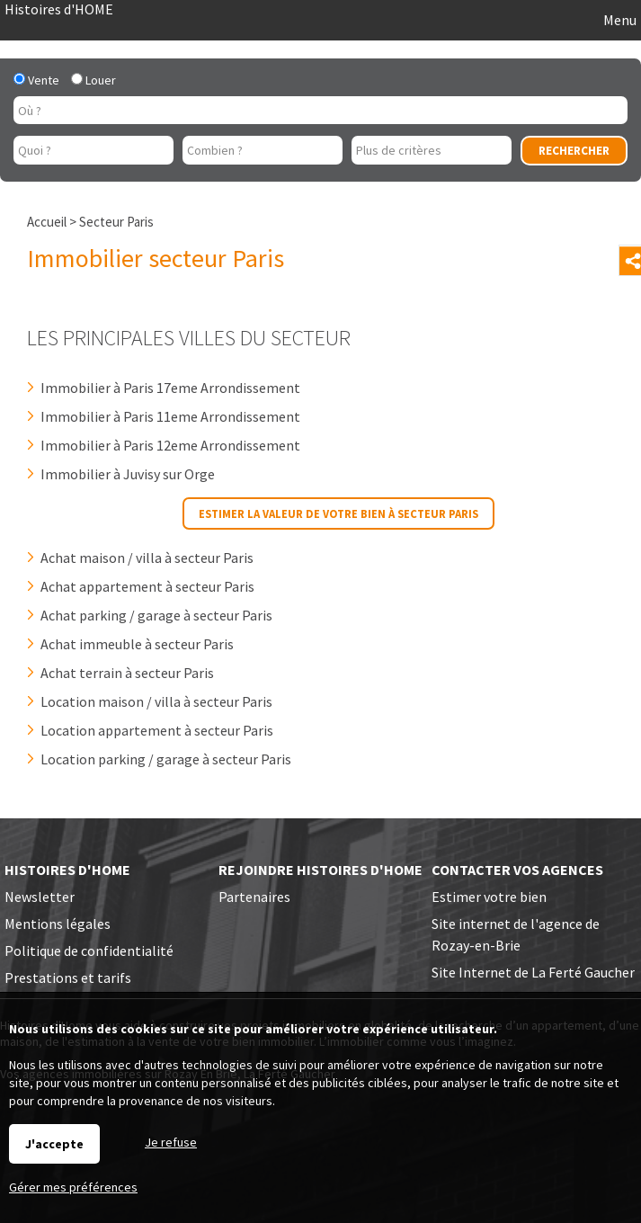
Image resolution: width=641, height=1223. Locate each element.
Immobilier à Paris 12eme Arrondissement (170, 445)
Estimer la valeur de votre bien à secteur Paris (338, 513)
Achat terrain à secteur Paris (127, 673)
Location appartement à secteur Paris (156, 730)
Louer (93, 80)
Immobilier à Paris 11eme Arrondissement (170, 416)
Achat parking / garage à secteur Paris (156, 615)
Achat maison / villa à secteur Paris (147, 558)
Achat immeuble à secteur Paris (137, 644)
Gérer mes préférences (73, 1187)
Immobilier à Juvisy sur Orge (127, 474)
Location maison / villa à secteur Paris (156, 701)
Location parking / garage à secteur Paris (165, 759)
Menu (619, 20)
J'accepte (54, 1144)
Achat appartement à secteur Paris (147, 586)
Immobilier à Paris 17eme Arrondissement (170, 388)
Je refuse (171, 1142)
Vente (36, 80)
